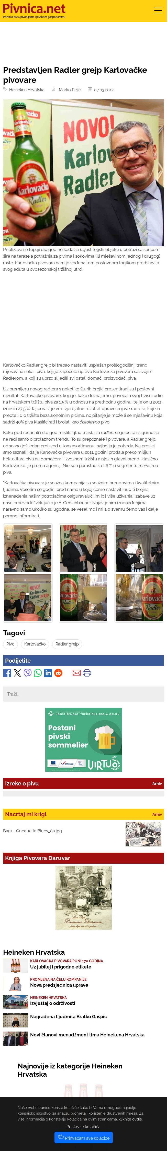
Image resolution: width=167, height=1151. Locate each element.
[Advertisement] (83, 322)
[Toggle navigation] (158, 12)
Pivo (10, 644)
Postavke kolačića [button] (83, 1126)
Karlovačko (35, 644)
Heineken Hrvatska (25, 89)
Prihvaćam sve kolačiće (83, 1138)
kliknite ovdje (130, 1119)
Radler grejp (67, 644)
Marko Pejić (69, 89)
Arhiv (157, 783)
